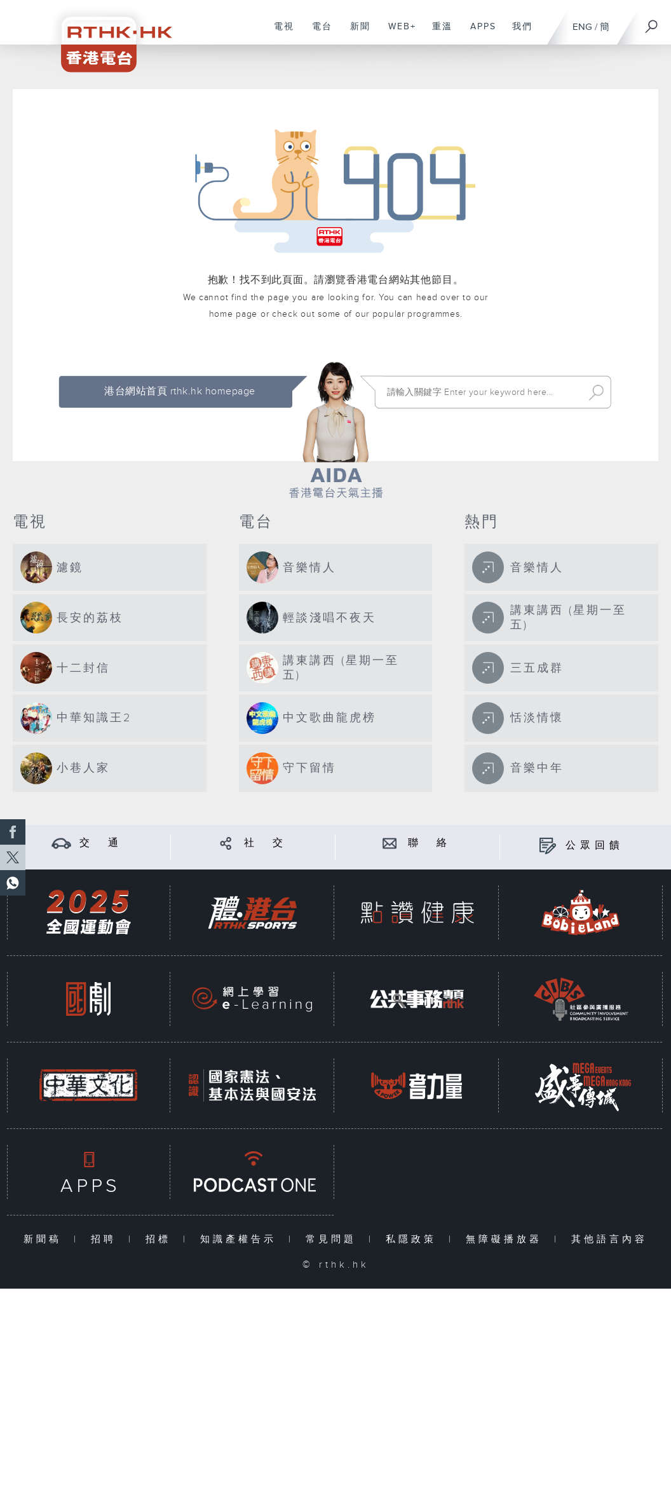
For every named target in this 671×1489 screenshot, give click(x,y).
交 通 (101, 843)
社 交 (265, 843)
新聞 (355, 33)
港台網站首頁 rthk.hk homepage (179, 391)
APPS (478, 33)
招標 (161, 1239)
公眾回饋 (595, 846)
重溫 (437, 33)
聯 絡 (429, 843)
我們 (517, 33)
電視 (279, 33)
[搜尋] (651, 22)
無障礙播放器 (507, 1239)
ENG (582, 27)
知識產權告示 (241, 1239)
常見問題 (334, 1239)
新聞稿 (45, 1239)
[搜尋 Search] (482, 392)
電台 (317, 33)
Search (596, 392)
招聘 (106, 1239)
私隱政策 (414, 1239)
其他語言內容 (609, 1239)
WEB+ (397, 33)
